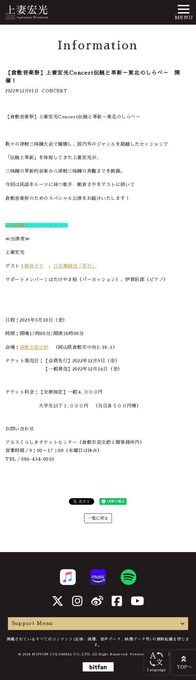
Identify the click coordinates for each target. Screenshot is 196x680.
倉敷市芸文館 (34, 347)
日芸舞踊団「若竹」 (75, 266)
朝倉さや (33, 266)
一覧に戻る (98, 518)
